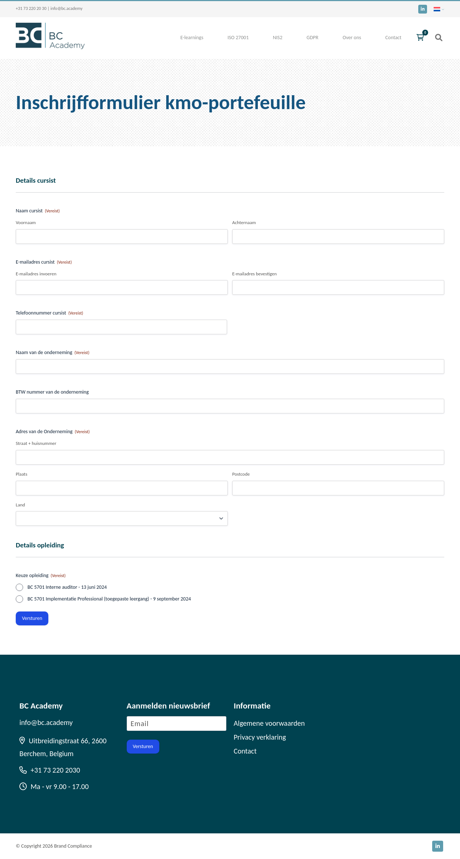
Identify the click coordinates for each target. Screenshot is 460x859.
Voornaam (26, 222)
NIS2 (277, 37)
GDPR (312, 37)
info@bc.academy (66, 8)
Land (20, 504)
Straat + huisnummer (36, 443)
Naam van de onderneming (52, 352)
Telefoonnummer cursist (49, 313)
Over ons (351, 37)
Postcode (241, 474)
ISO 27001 (238, 37)
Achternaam (244, 222)
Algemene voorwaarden (269, 723)
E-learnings (191, 37)
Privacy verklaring (260, 737)
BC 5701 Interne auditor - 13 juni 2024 (67, 587)
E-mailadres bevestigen (254, 273)
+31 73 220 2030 (49, 770)
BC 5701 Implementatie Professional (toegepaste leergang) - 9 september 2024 (109, 599)
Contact (393, 37)
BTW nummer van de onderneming (52, 392)
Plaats (21, 474)
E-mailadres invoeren (36, 273)
